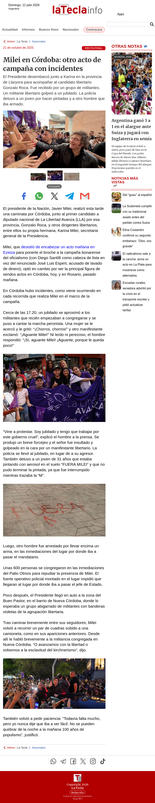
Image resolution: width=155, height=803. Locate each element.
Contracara (94, 29)
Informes (28, 29)
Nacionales (71, 29)
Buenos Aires (48, 29)
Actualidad (10, 29)
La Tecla (22, 41)
